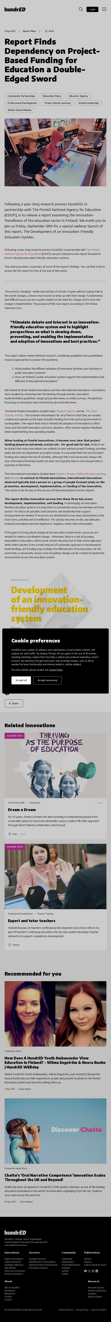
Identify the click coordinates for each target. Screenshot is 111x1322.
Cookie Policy (56, 669)
